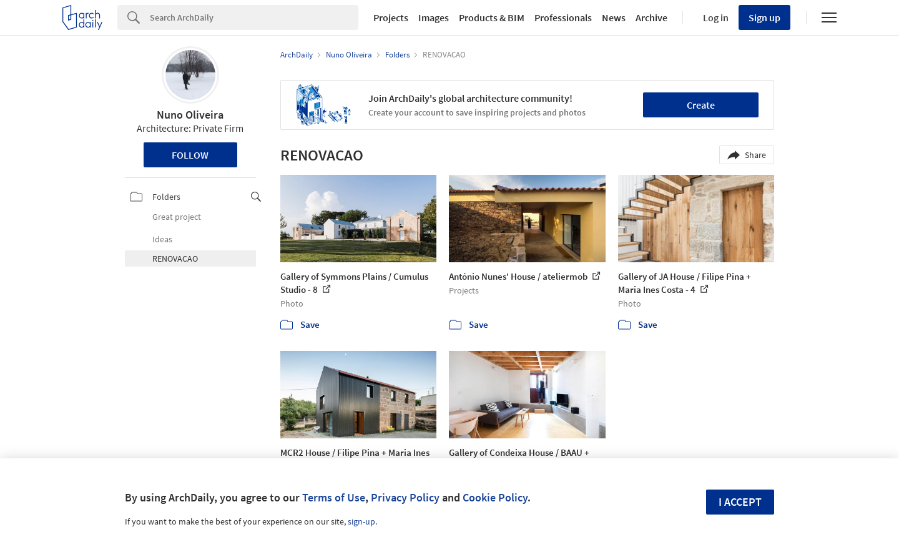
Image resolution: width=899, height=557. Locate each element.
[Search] (254, 17)
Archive (651, 17)
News (614, 17)
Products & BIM (491, 17)
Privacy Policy (405, 497)
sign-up (361, 521)
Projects (390, 17)
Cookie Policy (495, 497)
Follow (190, 155)
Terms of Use (333, 497)
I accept (740, 502)
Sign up (764, 17)
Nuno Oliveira (190, 114)
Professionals (563, 17)
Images (433, 17)
